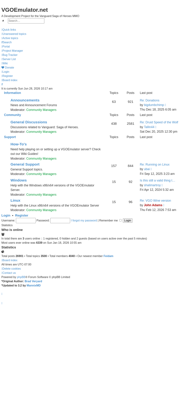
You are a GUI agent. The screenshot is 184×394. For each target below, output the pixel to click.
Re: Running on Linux (154, 164)
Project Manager (12, 50)
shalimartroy (152, 185)
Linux (15, 200)
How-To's (19, 144)
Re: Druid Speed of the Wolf (159, 122)
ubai (147, 169)
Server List (8, 59)
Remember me (110, 220)
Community (12, 115)
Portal (5, 46)
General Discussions (29, 122)
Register (21, 215)
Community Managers (41, 110)
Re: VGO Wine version (155, 200)
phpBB (21, 277)
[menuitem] (13, 34)
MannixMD (34, 285)
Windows (19, 180)
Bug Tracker (9, 54)
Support (10, 137)
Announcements (25, 100)
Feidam (108, 256)
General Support (25, 164)
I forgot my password (84, 220)
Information (12, 93)
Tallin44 (149, 127)
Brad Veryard (33, 281)
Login (5, 215)
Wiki (4, 63)
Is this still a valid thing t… (157, 180)
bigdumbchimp (154, 105)
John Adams (153, 205)
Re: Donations (149, 100)
